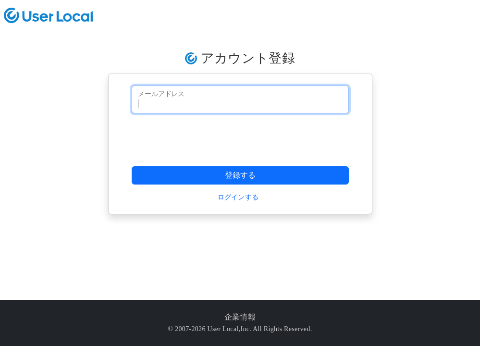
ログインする (238, 197)
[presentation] (205, 140)
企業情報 (240, 317)
